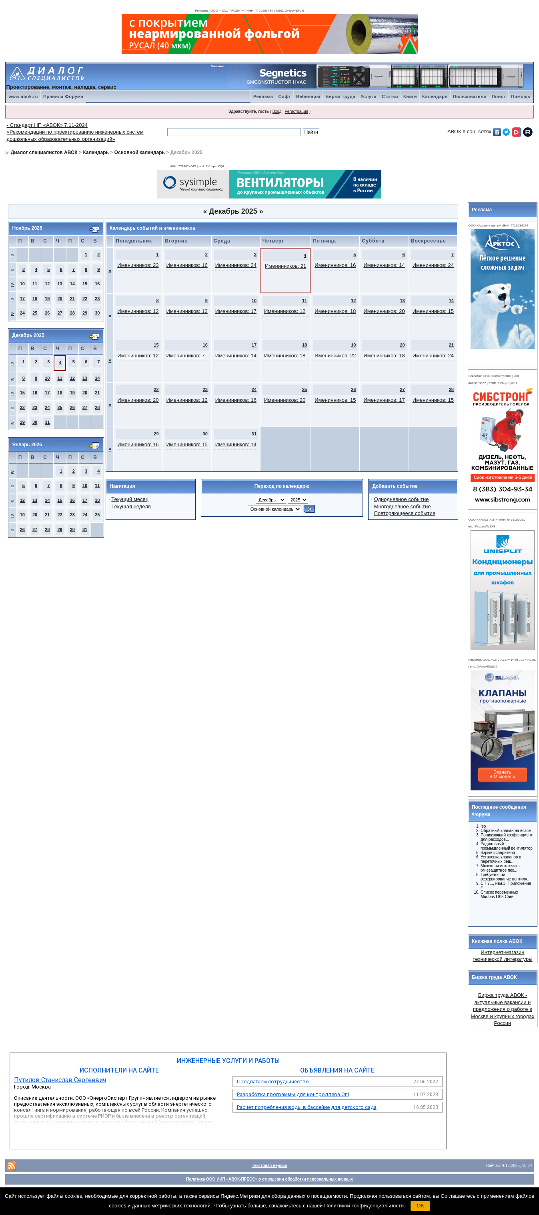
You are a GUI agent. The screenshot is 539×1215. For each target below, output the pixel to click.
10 (22, 283)
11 (34, 283)
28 (72, 313)
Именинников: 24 (235, 265)
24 (22, 313)
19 (47, 298)
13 (59, 283)
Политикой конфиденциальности (364, 1206)
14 (72, 283)
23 (97, 298)
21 (72, 298)
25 (34, 313)
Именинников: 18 (335, 311)
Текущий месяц (129, 499)
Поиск (499, 96)
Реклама (263, 96)
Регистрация (296, 111)
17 (22, 298)
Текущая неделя (130, 506)
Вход (277, 111)
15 (84, 283)
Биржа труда (340, 96)
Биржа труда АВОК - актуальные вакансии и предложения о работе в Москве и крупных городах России (502, 1009)
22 (84, 298)
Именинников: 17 (235, 311)
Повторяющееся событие (404, 513)
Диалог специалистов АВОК (44, 152)
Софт (285, 96)
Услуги (369, 96)
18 (34, 298)
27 (59, 313)
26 (47, 313)
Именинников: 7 (185, 356)
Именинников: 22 (335, 356)
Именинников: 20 (384, 311)
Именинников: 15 (433, 311)
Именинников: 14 (384, 265)
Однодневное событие (401, 499)
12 (47, 283)
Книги (410, 96)
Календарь (435, 96)
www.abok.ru (23, 96)
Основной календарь (139, 152)
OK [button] (420, 1206)
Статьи (390, 96)
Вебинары (308, 96)
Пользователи (470, 96)
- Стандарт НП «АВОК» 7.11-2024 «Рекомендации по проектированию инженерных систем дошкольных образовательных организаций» (74, 132)
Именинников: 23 (137, 265)
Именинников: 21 (285, 266)
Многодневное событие (402, 506)
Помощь (520, 96)
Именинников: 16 (187, 265)
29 (84, 313)
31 (47, 422)
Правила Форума (63, 96)
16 (97, 283)
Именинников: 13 (187, 311)
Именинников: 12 (137, 311)
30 (97, 313)
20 (59, 298)
